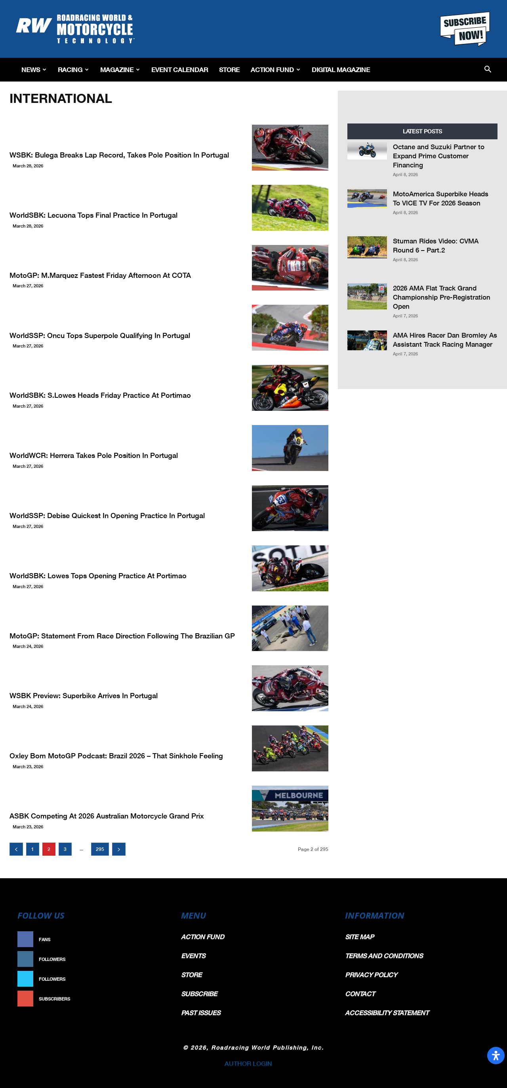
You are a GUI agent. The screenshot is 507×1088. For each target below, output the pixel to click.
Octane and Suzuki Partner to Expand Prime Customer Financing (438, 155)
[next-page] (119, 849)
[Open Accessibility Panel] (496, 1055)
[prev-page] (16, 849)
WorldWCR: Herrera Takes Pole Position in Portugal (94, 455)
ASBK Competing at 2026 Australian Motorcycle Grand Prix (107, 815)
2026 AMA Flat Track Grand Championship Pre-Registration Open (441, 297)
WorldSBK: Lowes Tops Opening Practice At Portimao (98, 575)
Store (229, 69)
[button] (487, 70)
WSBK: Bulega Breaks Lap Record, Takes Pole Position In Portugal (119, 154)
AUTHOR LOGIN (248, 1063)
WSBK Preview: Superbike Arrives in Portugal (84, 695)
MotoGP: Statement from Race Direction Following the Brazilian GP (122, 635)
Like (157, 939)
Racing (73, 69)
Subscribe (149, 998)
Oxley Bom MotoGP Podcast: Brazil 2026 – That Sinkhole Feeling (116, 755)
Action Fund (275, 69)
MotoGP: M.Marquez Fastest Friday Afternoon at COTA (100, 275)
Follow (153, 959)
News (33, 69)
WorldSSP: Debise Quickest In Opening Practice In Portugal (107, 515)
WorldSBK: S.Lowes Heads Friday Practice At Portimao (100, 395)
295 (100, 849)
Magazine (120, 69)
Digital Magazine (341, 69)
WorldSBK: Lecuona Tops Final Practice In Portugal (93, 215)
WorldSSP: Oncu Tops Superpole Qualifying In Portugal (100, 335)
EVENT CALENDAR (179, 69)
